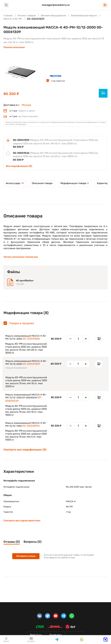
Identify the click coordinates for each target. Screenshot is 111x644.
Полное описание (14, 47)
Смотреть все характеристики (21, 520)
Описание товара (42, 183)
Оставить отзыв (25, 556)
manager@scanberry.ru (56, 4)
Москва (26, 105)
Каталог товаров (27, 15)
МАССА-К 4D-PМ (12, 18)
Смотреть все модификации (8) (24, 449)
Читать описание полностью (20, 256)
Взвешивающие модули (84, 15)
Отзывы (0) (11, 541)
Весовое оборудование (53, 15)
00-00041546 (31, 338)
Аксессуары (15, 183)
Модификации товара (74, 183)
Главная (7, 15)
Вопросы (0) (32, 541)
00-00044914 (31, 425)
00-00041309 (31, 363)
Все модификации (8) (19, 166)
